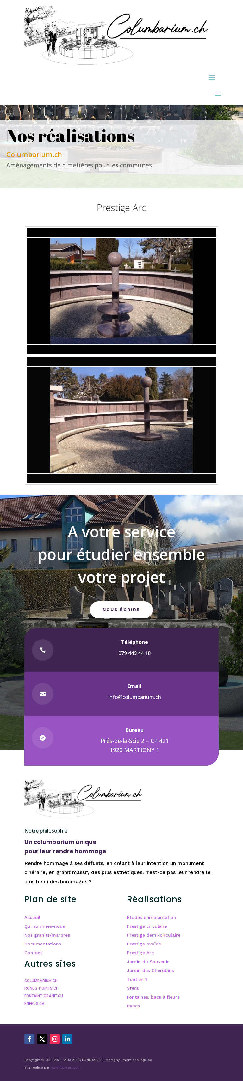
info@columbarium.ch (134, 697)
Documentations (42, 943)
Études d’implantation (151, 917)
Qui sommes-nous (44, 926)
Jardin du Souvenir (148, 961)
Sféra (133, 988)
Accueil (32, 917)
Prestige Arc (140, 952)
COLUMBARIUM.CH (41, 981)
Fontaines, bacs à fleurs (153, 996)
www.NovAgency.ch (64, 1068)
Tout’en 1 (137, 979)
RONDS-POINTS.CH (41, 988)
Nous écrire (121, 609)
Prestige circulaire (147, 926)
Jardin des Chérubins (150, 970)
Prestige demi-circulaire (153, 935)
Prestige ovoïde (144, 943)
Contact (33, 952)
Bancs (133, 1005)
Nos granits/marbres (47, 935)
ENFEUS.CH (34, 1003)
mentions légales (137, 1060)
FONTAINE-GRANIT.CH (43, 996)
